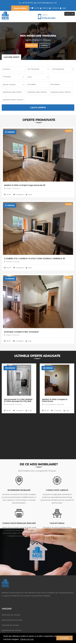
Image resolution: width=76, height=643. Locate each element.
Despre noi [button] (31, 45)
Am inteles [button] (64, 638)
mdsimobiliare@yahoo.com (45, 3)
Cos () (35, 8)
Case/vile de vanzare (10, 625)
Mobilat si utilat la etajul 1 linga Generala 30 (24, 185)
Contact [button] (45, 45)
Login (62, 8)
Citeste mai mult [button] (27, 639)
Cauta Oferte (38, 107)
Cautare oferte (11, 57)
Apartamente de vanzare (12, 620)
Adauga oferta (20, 8)
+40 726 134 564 (26, 3)
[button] (69, 14)
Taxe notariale (57, 523)
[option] (19, 390)
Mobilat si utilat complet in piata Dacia (54, 400)
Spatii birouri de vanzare (11, 630)
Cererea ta (54, 8)
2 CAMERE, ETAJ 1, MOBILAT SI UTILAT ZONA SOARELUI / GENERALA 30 (34, 258)
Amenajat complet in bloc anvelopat (21, 332)
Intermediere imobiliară (19, 490)
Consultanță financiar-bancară (19, 523)
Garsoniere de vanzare (11, 615)
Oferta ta (44, 8)
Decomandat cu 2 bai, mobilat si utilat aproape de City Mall (18, 400)
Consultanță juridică (57, 490)
